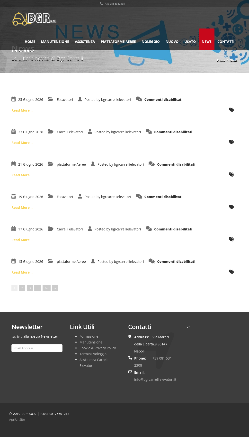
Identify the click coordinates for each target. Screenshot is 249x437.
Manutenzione (55, 41)
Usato (190, 41)
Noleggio (151, 41)
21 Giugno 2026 (30, 164)
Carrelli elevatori (70, 132)
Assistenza (85, 41)
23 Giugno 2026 (30, 132)
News (206, 41)
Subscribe (22, 360)
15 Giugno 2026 (30, 261)
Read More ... (22, 110)
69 (46, 288)
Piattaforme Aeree (118, 41)
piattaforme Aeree (71, 164)
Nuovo (172, 41)
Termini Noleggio (93, 354)
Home (30, 41)
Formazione (89, 336)
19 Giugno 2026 (30, 196)
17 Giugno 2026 (30, 229)
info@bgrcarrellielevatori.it (155, 379)
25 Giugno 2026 (30, 99)
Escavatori (65, 99)
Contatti (225, 41)
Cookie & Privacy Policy (98, 348)
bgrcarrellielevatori (116, 99)
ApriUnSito (17, 419)
